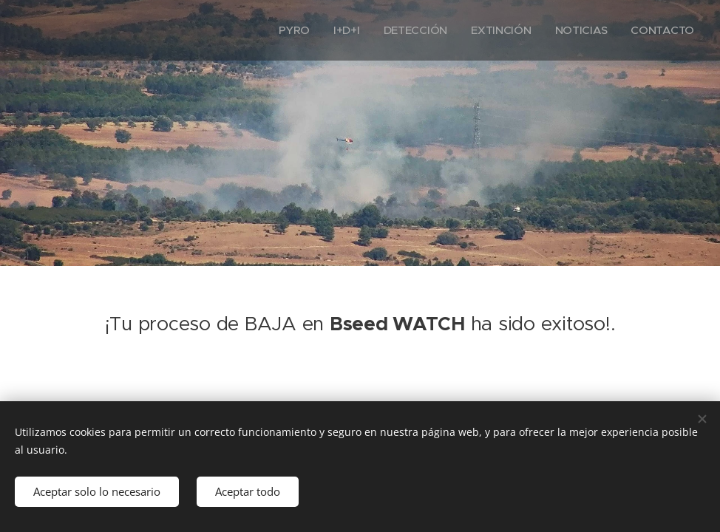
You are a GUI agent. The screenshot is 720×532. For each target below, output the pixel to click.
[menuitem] (289, 30)
